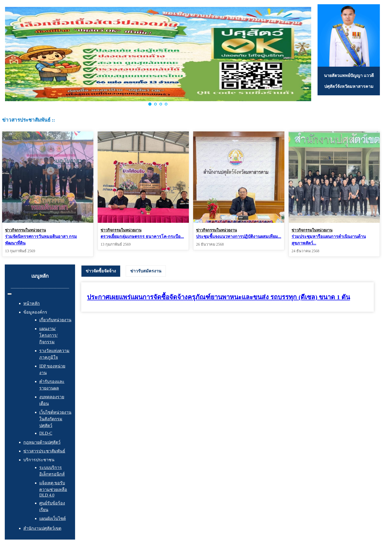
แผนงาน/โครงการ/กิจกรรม (48, 335)
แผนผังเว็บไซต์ (52, 518)
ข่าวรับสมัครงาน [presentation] (145, 271)
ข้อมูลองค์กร (35, 312)
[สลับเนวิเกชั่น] (9, 294)
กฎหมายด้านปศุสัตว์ (41, 442)
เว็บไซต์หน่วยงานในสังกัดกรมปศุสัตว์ (55, 419)
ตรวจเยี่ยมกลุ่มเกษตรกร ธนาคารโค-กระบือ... (142, 236)
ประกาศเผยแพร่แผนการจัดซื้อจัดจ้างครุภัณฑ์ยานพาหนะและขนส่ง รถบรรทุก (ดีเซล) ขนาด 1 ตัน (218, 297)
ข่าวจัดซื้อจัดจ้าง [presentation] (101, 271)
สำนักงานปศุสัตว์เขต (42, 528)
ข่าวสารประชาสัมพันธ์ (44, 451)
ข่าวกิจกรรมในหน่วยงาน (25, 230)
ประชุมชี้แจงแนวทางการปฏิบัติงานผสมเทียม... (238, 236)
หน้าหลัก (31, 303)
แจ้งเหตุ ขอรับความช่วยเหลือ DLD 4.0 (53, 489)
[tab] (100, 271)
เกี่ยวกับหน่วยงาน (55, 320)
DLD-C (45, 433)
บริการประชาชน (38, 460)
